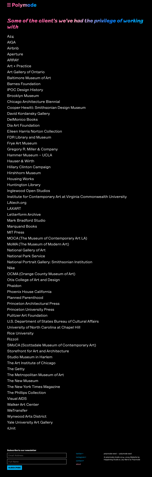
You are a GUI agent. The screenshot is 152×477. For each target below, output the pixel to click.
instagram (80, 457)
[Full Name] (36, 461)
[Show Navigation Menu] (9, 5)
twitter (79, 454)
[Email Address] (36, 455)
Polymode (24, 5)
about (78, 464)
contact (79, 461)
